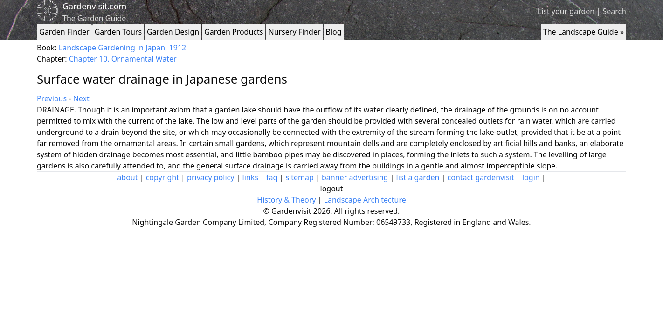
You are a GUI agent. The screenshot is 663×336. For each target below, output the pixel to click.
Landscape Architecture (365, 200)
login (531, 177)
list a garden (418, 177)
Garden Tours (118, 32)
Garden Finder (64, 32)
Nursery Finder (294, 32)
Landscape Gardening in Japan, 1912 (122, 47)
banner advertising (355, 177)
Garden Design (173, 32)
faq (271, 177)
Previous (52, 98)
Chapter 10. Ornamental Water (123, 59)
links (250, 177)
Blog (334, 32)
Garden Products (233, 32)
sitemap (300, 177)
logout (331, 188)
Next (81, 98)
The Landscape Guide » (583, 32)
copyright (162, 177)
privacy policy (210, 177)
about (127, 177)
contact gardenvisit (481, 177)
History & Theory (286, 200)
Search (614, 11)
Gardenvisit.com (94, 6)
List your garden (566, 11)
